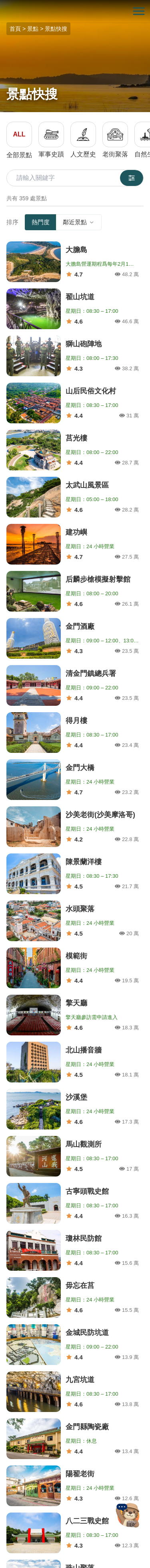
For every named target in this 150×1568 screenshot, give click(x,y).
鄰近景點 (79, 222)
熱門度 (41, 222)
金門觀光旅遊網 (75, 11)
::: (2, 4)
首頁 (15, 29)
